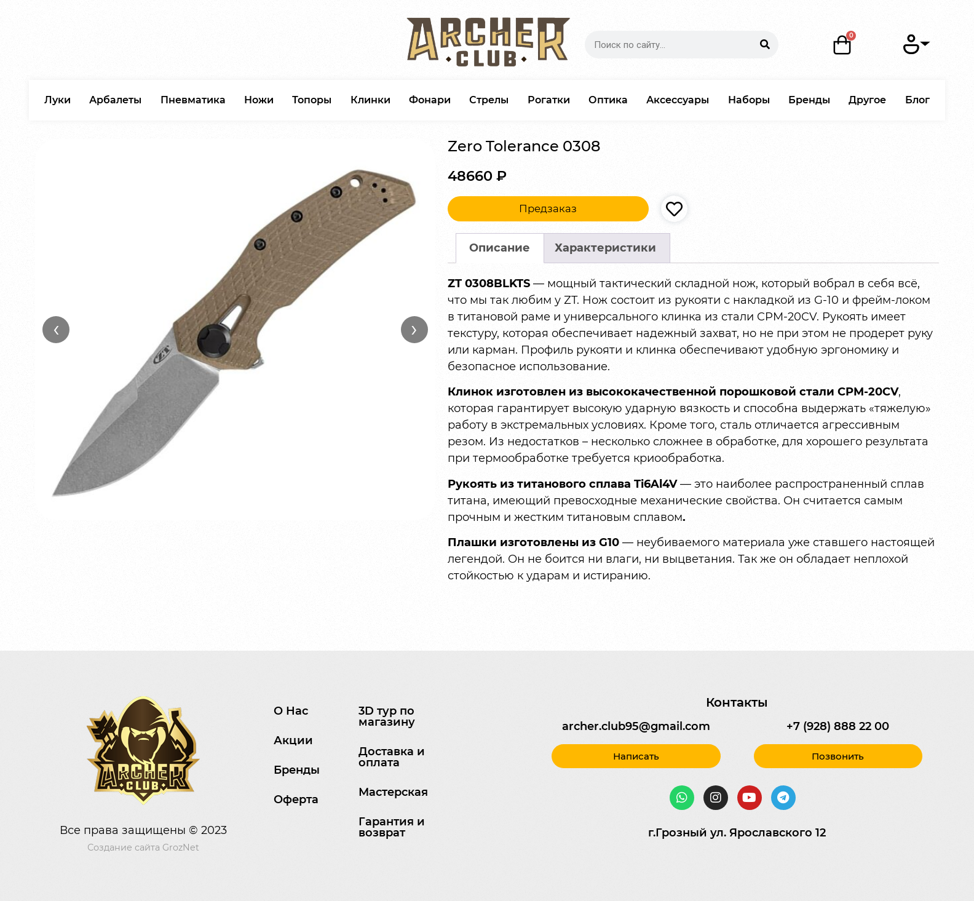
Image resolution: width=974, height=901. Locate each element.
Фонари (430, 100)
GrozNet (180, 847)
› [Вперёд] (414, 329)
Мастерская (393, 792)
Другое (867, 100)
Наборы (749, 100)
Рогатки (549, 100)
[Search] (764, 44)
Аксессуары (677, 100)
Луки (57, 100)
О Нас (291, 711)
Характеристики (605, 248)
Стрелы (489, 100)
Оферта (296, 799)
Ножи (259, 100)
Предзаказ (548, 208)
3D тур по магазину (386, 716)
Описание (499, 248)
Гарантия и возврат (391, 827)
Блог (917, 100)
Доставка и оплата (391, 757)
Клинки (370, 100)
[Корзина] (842, 45)
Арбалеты (115, 100)
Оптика (608, 100)
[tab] (500, 248)
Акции (293, 740)
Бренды (809, 100)
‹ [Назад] (56, 329)
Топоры (311, 100)
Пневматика (193, 100)
